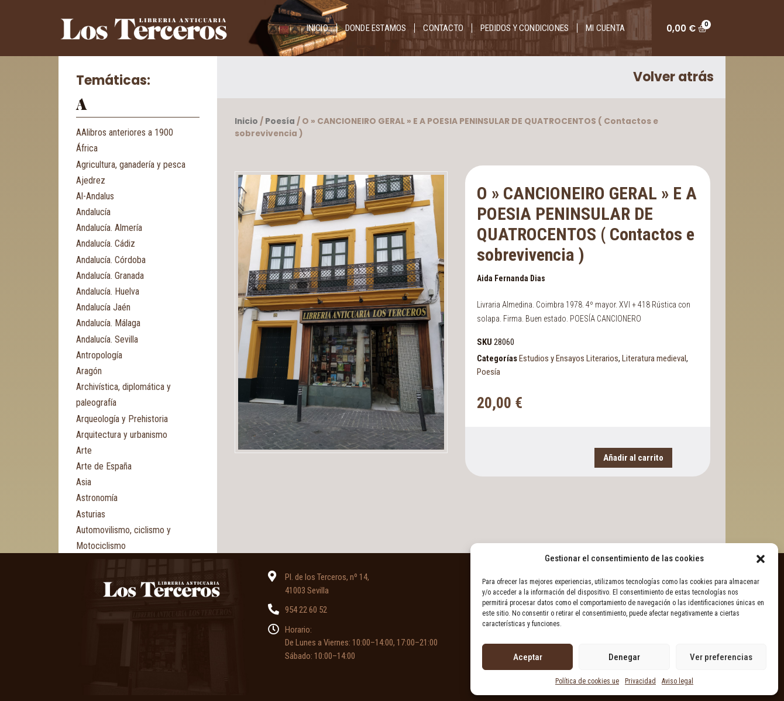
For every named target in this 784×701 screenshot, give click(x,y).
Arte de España (104, 466)
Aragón (89, 371)
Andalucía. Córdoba (111, 259)
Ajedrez (90, 180)
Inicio (317, 28)
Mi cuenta (605, 28)
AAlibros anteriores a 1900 (124, 132)
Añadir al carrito (633, 458)
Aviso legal (677, 681)
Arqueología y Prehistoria (122, 418)
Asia (83, 482)
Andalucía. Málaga (108, 323)
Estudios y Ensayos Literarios (568, 358)
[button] (760, 558)
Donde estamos (376, 28)
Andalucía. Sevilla (107, 339)
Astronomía (97, 497)
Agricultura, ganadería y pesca (130, 164)
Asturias (90, 514)
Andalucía (93, 211)
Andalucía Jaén (103, 307)
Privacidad (640, 681)
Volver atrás (673, 77)
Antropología (99, 355)
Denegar (624, 657)
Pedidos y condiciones (524, 28)
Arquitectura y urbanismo (121, 434)
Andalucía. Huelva (107, 291)
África (87, 148)
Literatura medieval (654, 358)
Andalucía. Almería (109, 227)
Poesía (280, 121)
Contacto (443, 28)
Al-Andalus (95, 196)
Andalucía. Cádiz (105, 243)
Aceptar (527, 657)
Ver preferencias (721, 657)
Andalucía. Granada (110, 275)
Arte (84, 450)
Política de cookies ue (587, 681)
